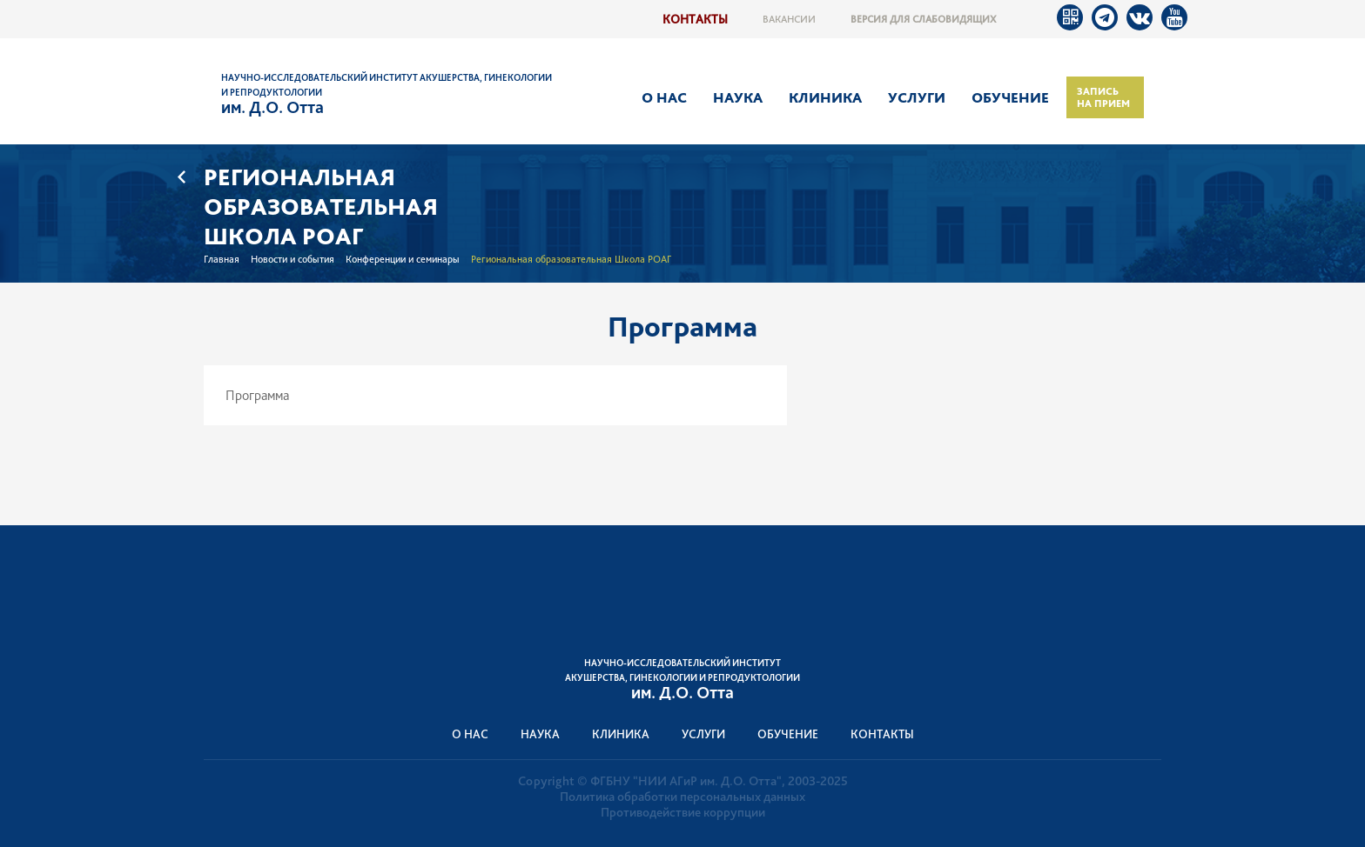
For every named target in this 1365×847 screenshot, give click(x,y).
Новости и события (292, 259)
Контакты (695, 18)
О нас (664, 97)
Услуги (916, 97)
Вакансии (789, 19)
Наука (738, 97)
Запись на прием (1103, 97)
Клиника (825, 97)
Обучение (1010, 97)
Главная (221, 259)
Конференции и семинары (403, 259)
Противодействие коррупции (683, 812)
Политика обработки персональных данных (682, 796)
